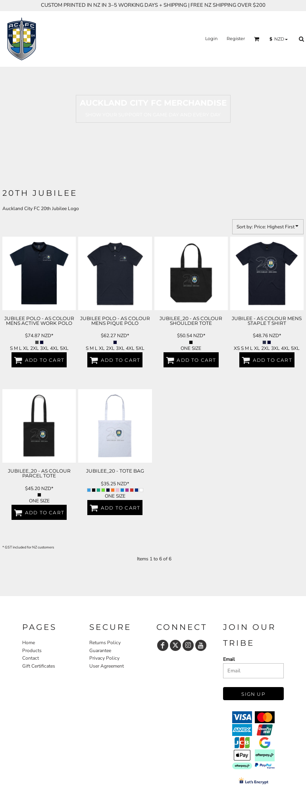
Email (229, 659)
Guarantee (100, 650)
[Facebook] (162, 645)
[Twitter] (175, 645)
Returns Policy (105, 642)
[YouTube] (200, 645)
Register (236, 38)
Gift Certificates (38, 666)
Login (211, 38)
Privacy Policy (104, 658)
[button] (257, 39)
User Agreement (106, 666)
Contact (30, 658)
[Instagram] (188, 645)
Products (32, 650)
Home (28, 642)
